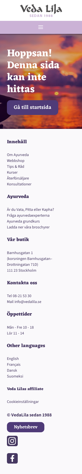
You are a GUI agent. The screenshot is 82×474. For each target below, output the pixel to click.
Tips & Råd (15, 166)
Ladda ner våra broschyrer (28, 227)
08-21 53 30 (22, 296)
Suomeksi (15, 376)
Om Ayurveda (18, 155)
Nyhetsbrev (25, 427)
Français (14, 364)
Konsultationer (19, 184)
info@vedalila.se (27, 301)
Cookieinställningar (23, 401)
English (13, 358)
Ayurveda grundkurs (23, 221)
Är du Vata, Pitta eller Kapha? (30, 209)
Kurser (12, 172)
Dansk (12, 370)
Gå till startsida (32, 107)
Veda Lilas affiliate (25, 389)
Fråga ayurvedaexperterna (28, 215)
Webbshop (15, 160)
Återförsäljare (18, 178)
